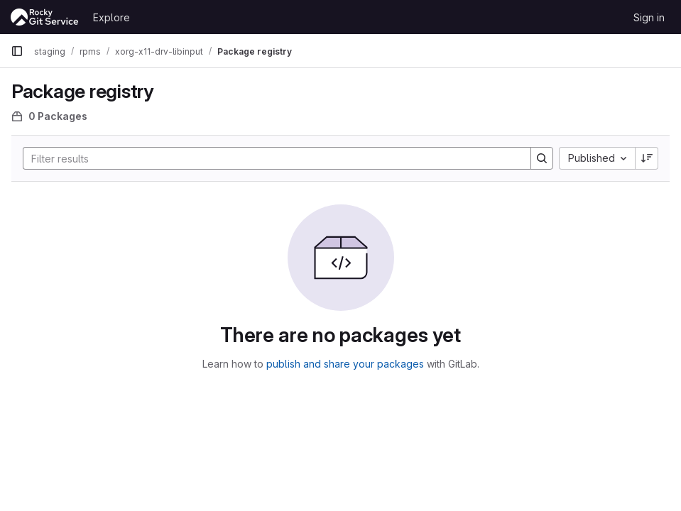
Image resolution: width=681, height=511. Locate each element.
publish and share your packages (345, 364)
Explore (111, 17)
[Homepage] (45, 17)
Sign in (649, 17)
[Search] (269, 158)
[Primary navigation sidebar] (17, 51)
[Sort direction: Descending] (647, 158)
